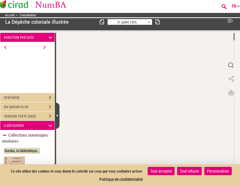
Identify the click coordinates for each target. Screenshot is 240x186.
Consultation (28, 15)
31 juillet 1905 (127, 22)
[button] (230, 65)
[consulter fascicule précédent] (102, 21)
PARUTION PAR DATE (29, 37)
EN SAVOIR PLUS (29, 107)
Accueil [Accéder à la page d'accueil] (10, 15)
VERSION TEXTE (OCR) (29, 116)
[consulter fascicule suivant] (157, 21)
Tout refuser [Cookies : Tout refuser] (189, 171)
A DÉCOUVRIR (29, 125)
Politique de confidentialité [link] (121, 179)
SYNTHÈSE (29, 97)
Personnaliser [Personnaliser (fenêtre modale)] (218, 171)
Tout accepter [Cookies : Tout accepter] (161, 171)
